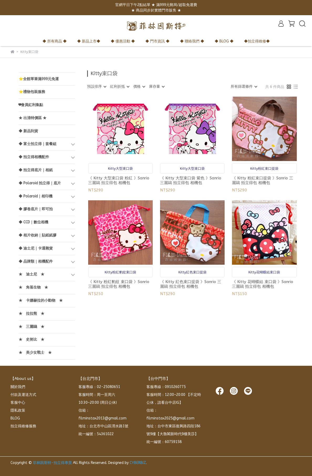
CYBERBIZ (138, 463)
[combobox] (96, 86)
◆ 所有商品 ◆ (55, 41)
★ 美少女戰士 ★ (35, 352)
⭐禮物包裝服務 (32, 92)
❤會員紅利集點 (31, 105)
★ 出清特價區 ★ (32, 118)
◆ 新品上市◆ (88, 41)
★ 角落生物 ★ (33, 287)
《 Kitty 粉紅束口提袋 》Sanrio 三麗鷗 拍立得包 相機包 (262, 180)
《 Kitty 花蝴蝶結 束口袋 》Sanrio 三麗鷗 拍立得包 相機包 (262, 284)
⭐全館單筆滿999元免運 (39, 79)
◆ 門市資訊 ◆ (157, 41)
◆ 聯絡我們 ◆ (192, 41)
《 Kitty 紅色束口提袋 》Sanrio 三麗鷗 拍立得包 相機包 (190, 284)
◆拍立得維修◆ (257, 41)
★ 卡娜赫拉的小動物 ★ (41, 300)
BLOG (15, 418)
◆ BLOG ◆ (224, 41)
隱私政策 (17, 410)
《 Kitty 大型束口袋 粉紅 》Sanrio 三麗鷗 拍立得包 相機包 (118, 180)
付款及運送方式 (23, 394)
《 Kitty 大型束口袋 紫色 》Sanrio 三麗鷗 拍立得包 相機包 (190, 180)
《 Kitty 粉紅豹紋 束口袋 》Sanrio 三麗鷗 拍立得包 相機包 (118, 284)
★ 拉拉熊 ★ (31, 313)
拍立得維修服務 (23, 426)
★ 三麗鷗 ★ (31, 326)
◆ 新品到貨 (28, 131)
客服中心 (17, 402)
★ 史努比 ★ (31, 339)
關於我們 (17, 387)
